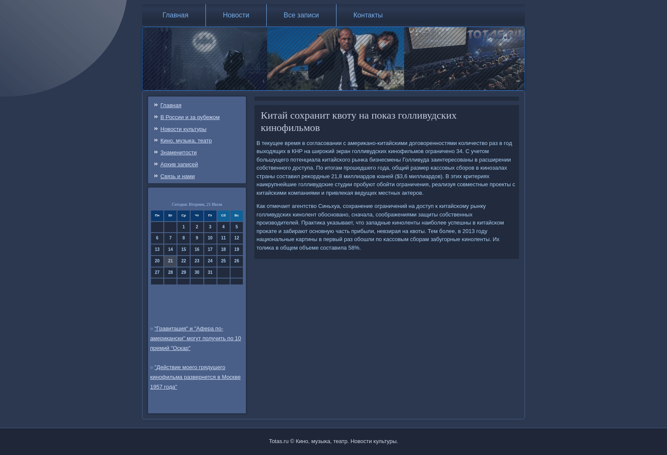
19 (236, 249)
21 (170, 261)
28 (170, 272)
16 (196, 249)
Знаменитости (178, 152)
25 (223, 261)
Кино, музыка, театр (186, 140)
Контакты (368, 15)
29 (183, 272)
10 (210, 238)
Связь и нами (177, 176)
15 (183, 249)
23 (196, 261)
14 (170, 249)
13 (157, 249)
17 (210, 249)
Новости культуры (183, 129)
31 (210, 272)
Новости (236, 15)
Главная (175, 15)
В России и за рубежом (189, 117)
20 (157, 261)
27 (157, 272)
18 (223, 249)
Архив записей (179, 164)
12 (236, 238)
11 (223, 238)
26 (236, 261)
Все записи (301, 15)
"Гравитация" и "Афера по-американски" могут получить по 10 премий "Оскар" (195, 338)
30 (196, 272)
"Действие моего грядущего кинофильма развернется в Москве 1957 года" (195, 377)
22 (183, 261)
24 (210, 261)
